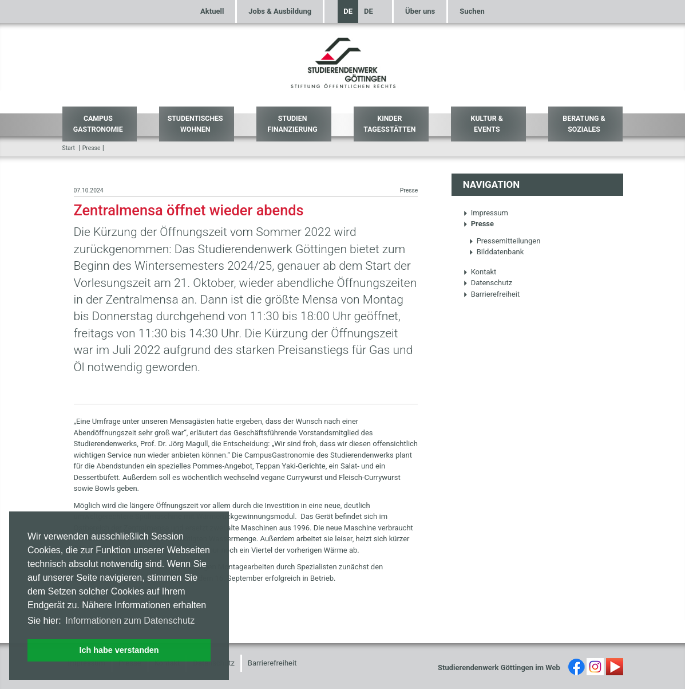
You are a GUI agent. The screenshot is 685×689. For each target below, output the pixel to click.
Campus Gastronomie (98, 124)
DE (348, 11)
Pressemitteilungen (505, 241)
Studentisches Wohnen (195, 124)
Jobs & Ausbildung (279, 11)
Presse (91, 148)
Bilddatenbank (496, 251)
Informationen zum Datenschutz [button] (130, 620)
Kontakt (480, 271)
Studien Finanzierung (292, 124)
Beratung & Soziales (584, 124)
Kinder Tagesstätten (389, 124)
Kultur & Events (487, 124)
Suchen (472, 11)
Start (68, 148)
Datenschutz (487, 282)
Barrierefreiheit (491, 294)
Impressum (485, 212)
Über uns (420, 11)
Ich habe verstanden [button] (119, 650)
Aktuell (212, 11)
